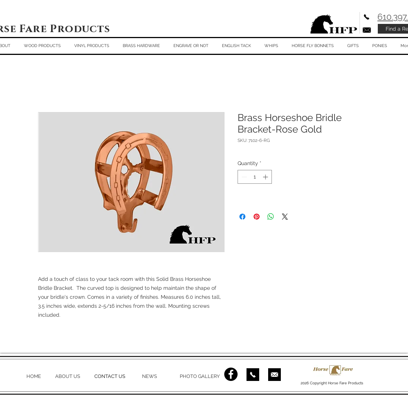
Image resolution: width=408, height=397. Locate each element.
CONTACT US (109, 376)
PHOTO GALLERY (200, 376)
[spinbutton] (254, 176)
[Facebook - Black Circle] (231, 374)
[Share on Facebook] (242, 216)
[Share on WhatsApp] (270, 216)
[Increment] (266, 176)
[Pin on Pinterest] (256, 216)
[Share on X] (284, 216)
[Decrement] (243, 176)
